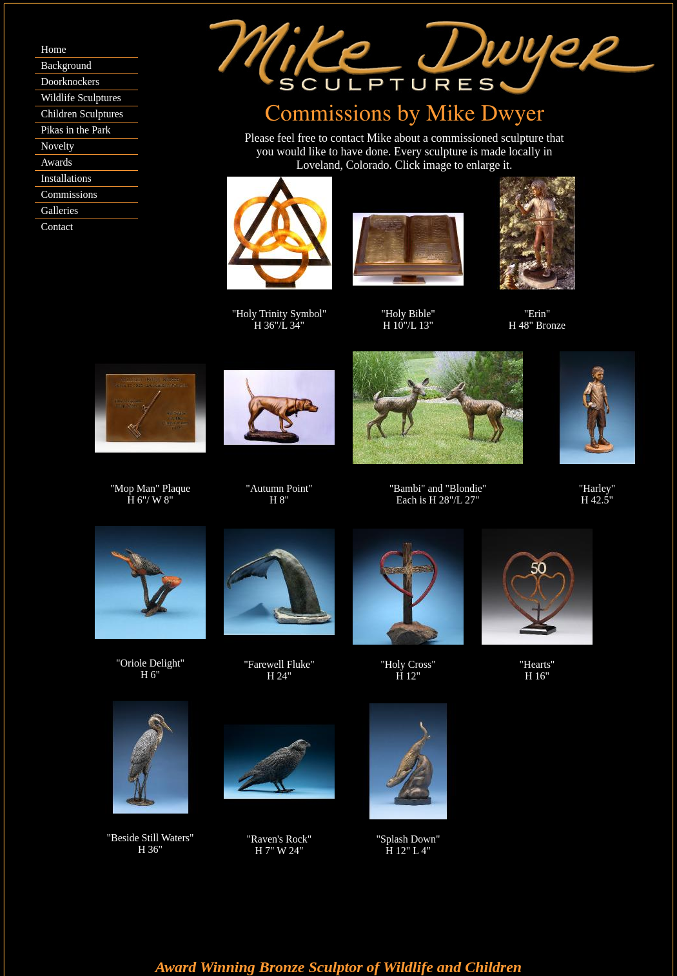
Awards (56, 162)
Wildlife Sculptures (81, 97)
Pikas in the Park (76, 129)
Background (66, 65)
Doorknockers (70, 81)
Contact (57, 226)
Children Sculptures (82, 113)
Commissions (69, 194)
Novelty (58, 146)
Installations (66, 178)
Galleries (60, 210)
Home (53, 49)
